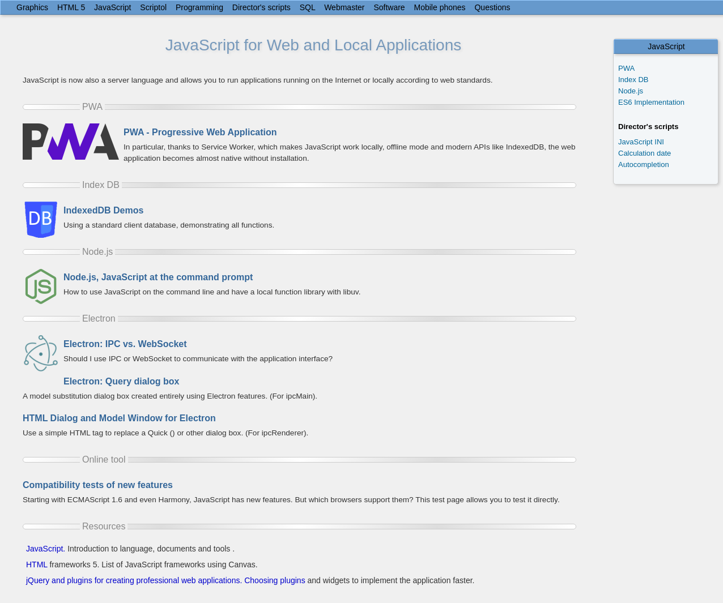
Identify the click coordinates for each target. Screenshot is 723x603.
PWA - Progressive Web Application (200, 132)
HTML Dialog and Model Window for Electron (119, 418)
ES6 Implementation (651, 102)
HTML (37, 564)
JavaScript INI (641, 142)
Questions (492, 7)
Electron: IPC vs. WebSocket (125, 344)
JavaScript (112, 7)
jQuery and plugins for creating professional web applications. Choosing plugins (165, 580)
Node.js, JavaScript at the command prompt (158, 277)
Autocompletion (643, 164)
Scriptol (153, 7)
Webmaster (344, 7)
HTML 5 (71, 7)
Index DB (633, 79)
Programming (199, 7)
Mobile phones (440, 7)
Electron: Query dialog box (121, 381)
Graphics (32, 7)
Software (389, 7)
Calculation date (644, 153)
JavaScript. (45, 548)
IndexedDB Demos (103, 210)
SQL (308, 7)
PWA (626, 68)
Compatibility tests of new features (98, 485)
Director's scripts (261, 7)
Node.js (630, 91)
